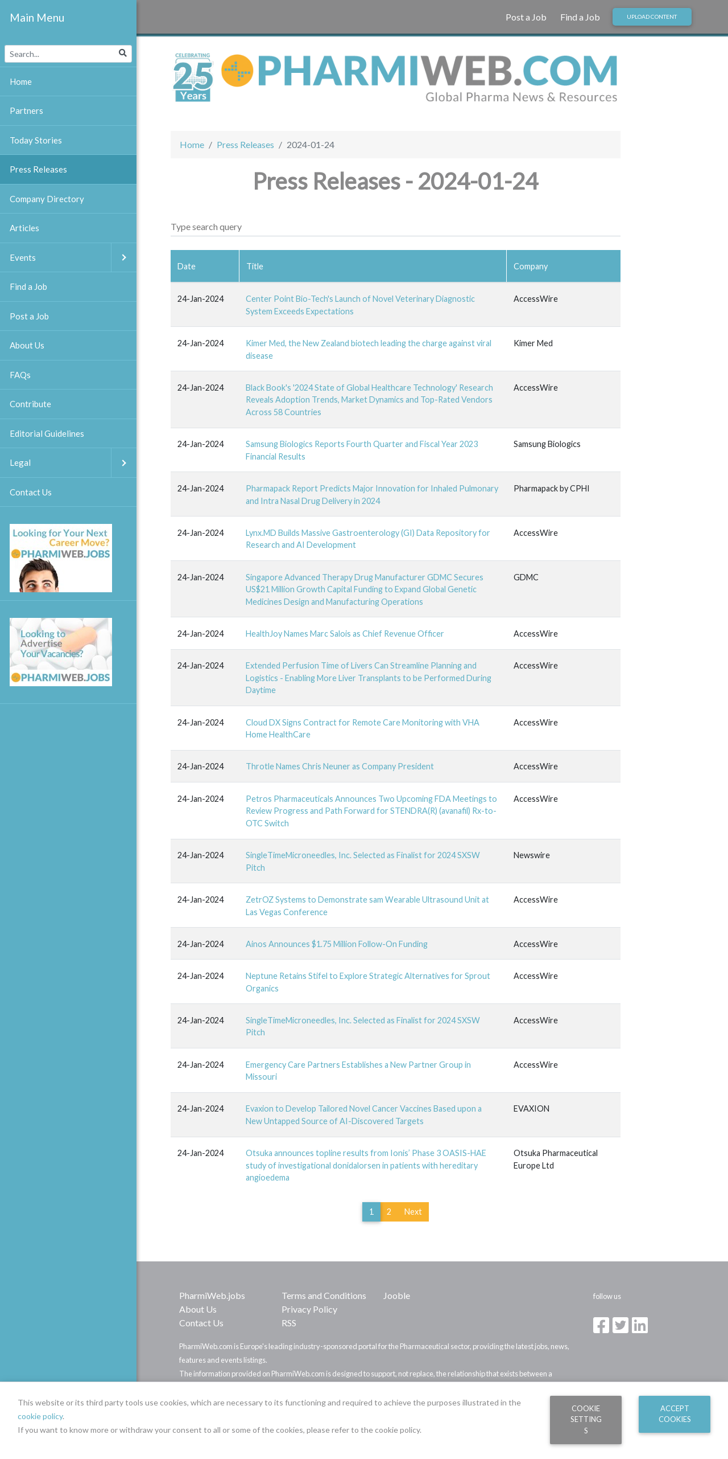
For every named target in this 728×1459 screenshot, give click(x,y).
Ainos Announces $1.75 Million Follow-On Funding (337, 944)
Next (413, 1211)
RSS (289, 1322)
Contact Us (201, 1322)
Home (192, 144)
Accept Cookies (675, 1414)
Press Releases (245, 144)
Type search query (206, 226)
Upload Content (652, 16)
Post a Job (526, 16)
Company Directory (47, 199)
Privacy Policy (309, 1309)
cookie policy (40, 1416)
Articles (24, 228)
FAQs (20, 375)
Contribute (30, 404)
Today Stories (36, 140)
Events (73, 257)
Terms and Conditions (324, 1295)
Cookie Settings (586, 1419)
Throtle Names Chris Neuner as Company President (340, 766)
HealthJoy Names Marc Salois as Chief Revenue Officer (345, 633)
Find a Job (580, 16)
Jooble (396, 1295)
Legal (73, 462)
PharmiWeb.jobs (212, 1295)
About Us (198, 1309)
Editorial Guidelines (47, 433)
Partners (26, 110)
